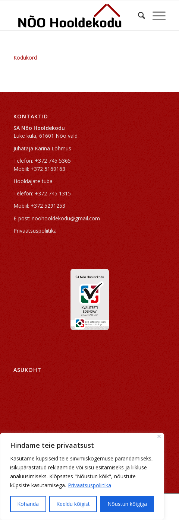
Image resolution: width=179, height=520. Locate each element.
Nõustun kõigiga (127, 503)
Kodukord (25, 57)
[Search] (138, 15)
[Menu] (155, 15)
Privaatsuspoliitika (89, 485)
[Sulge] (159, 436)
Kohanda (28, 503)
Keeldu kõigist (73, 503)
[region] (82, 476)
